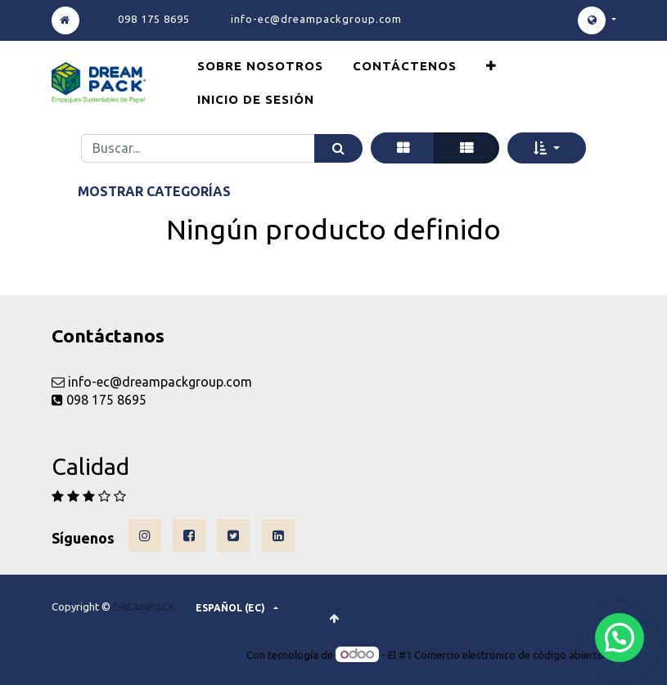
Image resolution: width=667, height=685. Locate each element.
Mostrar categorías (154, 191)
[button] (491, 65)
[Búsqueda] (338, 148)
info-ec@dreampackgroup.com (316, 19)
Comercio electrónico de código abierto (509, 654)
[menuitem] (260, 65)
